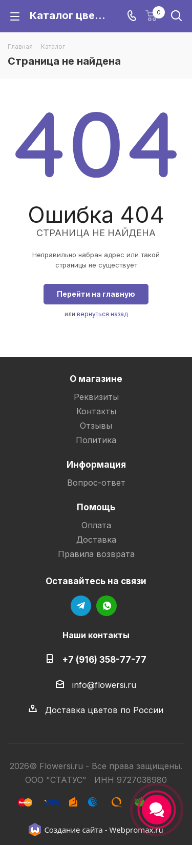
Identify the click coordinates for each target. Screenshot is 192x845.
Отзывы (96, 425)
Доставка (96, 539)
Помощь (96, 507)
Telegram (81, 606)
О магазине (96, 378)
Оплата (96, 525)
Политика (96, 440)
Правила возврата (96, 554)
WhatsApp (106, 606)
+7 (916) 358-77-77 (104, 659)
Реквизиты (96, 397)
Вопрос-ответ (96, 482)
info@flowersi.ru (104, 685)
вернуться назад (102, 314)
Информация (96, 464)
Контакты (96, 411)
